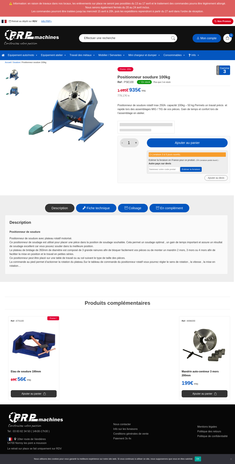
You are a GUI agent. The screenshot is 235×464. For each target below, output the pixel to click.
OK (197, 459)
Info (195, 55)
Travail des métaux (82, 55)
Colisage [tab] (133, 208)
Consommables (174, 55)
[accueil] (3, 55)
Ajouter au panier (187, 143)
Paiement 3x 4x (122, 438)
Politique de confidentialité (212, 436)
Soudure (16, 62)
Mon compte (207, 38)
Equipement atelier (53, 55)
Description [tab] (60, 208)
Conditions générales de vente (131, 433)
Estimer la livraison (191, 169)
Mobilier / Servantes (111, 55)
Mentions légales (207, 426)
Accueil (8, 62)
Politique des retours (209, 431)
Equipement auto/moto (23, 55)
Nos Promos (223, 21)
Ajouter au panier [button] (31, 393)
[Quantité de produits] (129, 142)
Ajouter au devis (216, 178)
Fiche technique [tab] (96, 208)
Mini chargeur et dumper (144, 55)
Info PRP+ (46, 21)
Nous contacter (122, 424)
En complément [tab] (169, 208)
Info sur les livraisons (125, 429)
